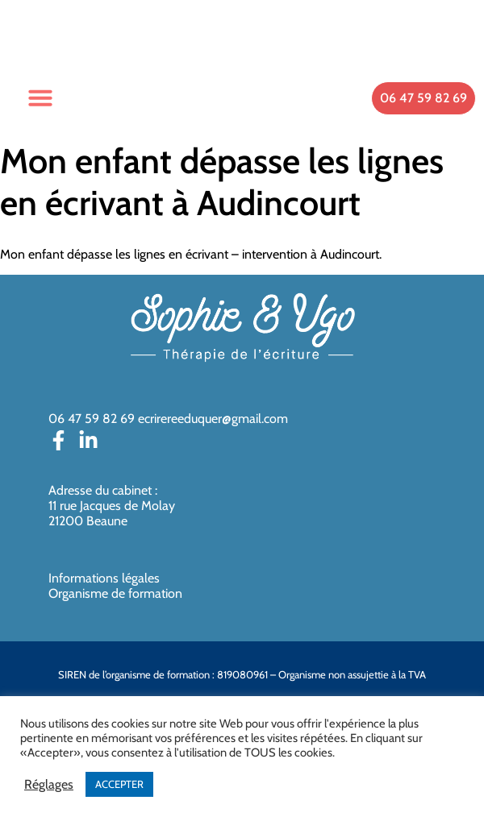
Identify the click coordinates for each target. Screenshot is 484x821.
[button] (40, 97)
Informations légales (104, 578)
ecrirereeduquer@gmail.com (213, 418)
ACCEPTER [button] (119, 783)
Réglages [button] (48, 784)
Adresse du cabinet (101, 490)
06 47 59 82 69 (91, 418)
